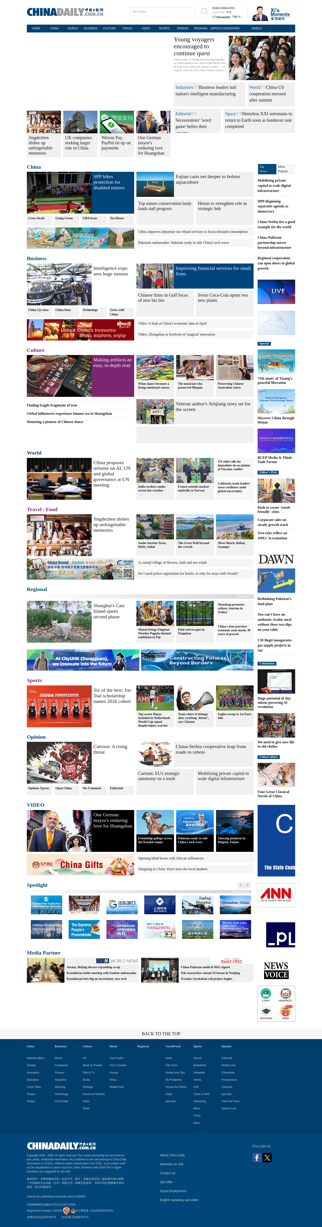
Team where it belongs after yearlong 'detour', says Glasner (193, 717)
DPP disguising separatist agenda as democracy (273, 206)
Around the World (175, 1087)
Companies (61, 1065)
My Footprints (173, 1079)
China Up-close (38, 310)
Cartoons (226, 1087)
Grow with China (117, 312)
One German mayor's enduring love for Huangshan (112, 820)
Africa (113, 1079)
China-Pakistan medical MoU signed (205, 967)
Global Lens (228, 1065)
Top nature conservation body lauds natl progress (164, 206)
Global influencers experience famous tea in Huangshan (69, 413)
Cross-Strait (36, 218)
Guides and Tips (175, 1072)
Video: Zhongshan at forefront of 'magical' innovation (176, 334)
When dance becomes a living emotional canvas (153, 385)
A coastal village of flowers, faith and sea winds (172, 562)
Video (86, 1101)
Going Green (64, 218)
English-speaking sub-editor (179, 1200)
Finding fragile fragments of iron (52, 405)
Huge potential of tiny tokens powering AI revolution (274, 702)
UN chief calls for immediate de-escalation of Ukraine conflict (234, 465)
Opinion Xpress (38, 788)
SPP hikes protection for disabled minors (109, 182)
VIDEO (146, 28)
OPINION (183, 28)
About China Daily (172, 1155)
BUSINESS (91, 28)
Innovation (33, 1072)
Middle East (117, 1087)
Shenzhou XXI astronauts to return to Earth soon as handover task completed (258, 120)
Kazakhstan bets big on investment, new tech (97, 978)
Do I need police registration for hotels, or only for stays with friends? (188, 573)
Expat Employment (173, 1191)
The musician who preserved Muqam (190, 385)
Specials (170, 1101)
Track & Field (201, 1094)
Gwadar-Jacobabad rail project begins (206, 978)
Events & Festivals (94, 1094)
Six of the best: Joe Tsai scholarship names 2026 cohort (112, 695)
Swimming (199, 1101)
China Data (63, 310)
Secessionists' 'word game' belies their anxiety (193, 126)
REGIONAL (201, 28)
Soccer (197, 1058)
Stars (196, 1123)
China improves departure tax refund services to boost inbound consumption (193, 232)
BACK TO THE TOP (161, 1033)
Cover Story (34, 1087)
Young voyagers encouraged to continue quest (194, 46)
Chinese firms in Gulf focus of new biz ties (163, 298)
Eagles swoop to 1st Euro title (234, 716)
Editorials (116, 788)
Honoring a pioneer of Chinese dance (55, 422)
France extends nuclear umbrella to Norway (193, 488)
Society (31, 1065)
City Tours (171, 1065)
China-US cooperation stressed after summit (267, 93)
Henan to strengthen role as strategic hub (222, 206)
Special (264, 343)
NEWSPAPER (231, 28)
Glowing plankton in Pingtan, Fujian (231, 840)
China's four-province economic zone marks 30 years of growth (234, 630)
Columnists (267, 663)
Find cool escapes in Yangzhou (191, 631)
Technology (90, 310)
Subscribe (219, 12)
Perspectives (229, 1079)
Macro (58, 1058)
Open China (63, 788)
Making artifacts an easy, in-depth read (112, 362)
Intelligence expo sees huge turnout (110, 270)
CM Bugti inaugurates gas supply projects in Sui (275, 645)
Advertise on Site (172, 1164)
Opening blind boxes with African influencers (171, 858)
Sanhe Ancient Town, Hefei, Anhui (152, 545)
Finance (59, 1072)
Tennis (197, 1079)
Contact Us (167, 1173)
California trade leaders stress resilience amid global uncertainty (234, 487)
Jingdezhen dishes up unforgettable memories (111, 524)
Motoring (60, 1087)
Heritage (88, 1087)
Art (84, 1058)
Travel (34, 509)
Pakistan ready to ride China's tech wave (193, 840)
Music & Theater (92, 1065)
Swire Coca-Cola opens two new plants (223, 298)
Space (230, 113)
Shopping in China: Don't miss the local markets (173, 869)
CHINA (54, 28)
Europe (114, 1072)
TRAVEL (128, 28)
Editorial (183, 113)
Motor (196, 1108)
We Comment (92, 788)
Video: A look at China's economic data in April (172, 323)
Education (33, 1079)
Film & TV (88, 1072)
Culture (36, 350)
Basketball (199, 1065)
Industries (184, 87)
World (255, 87)
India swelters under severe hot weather (152, 488)
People (31, 1094)
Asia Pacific (116, 1058)
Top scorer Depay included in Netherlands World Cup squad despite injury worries (154, 719)
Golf (195, 1087)
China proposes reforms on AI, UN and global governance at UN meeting (112, 474)
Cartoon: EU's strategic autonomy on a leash (159, 776)
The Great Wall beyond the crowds (193, 545)
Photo (86, 1108)
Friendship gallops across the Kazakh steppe (155, 840)
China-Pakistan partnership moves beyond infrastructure (274, 243)
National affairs (36, 1058)
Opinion (36, 737)
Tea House (117, 218)
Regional (37, 589)
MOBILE (257, 28)
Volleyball (199, 1072)
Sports (34, 680)
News (168, 1058)
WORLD (73, 28)
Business (37, 258)
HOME (36, 28)
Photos (31, 1101)
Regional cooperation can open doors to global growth (276, 263)
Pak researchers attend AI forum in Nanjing (210, 973)
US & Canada (118, 1065)
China (34, 167)
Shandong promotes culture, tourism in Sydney (231, 608)
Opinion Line (228, 1108)
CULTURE (109, 28)
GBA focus (90, 218)
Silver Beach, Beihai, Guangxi (231, 545)
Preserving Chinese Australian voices (231, 385)
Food (51, 509)
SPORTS (164, 28)
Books (86, 1079)
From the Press (230, 1101)
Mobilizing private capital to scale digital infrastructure (223, 776)
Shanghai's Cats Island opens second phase (109, 611)
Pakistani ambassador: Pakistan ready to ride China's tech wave (183, 243)
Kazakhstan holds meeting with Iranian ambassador (101, 973)
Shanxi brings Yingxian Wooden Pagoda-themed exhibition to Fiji (154, 633)
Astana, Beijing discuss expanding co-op (93, 967)
